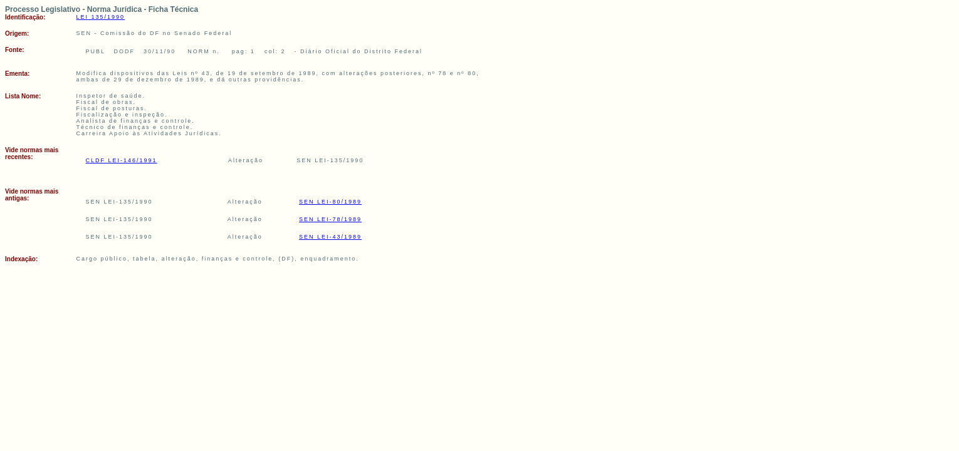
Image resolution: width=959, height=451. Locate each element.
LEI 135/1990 (100, 17)
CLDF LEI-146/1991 (121, 160)
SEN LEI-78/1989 (330, 219)
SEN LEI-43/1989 (330, 237)
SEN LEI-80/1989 (330, 202)
